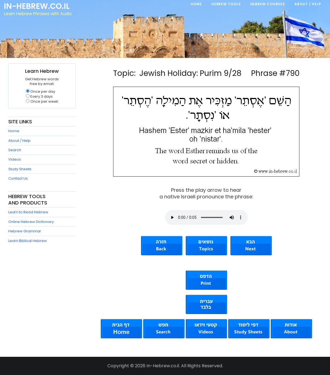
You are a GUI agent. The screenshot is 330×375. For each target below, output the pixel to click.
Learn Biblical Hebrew (27, 240)
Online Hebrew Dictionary (31, 221)
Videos (14, 159)
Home (13, 131)
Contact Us (18, 178)
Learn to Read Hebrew (28, 212)
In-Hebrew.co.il (37, 6)
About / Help (19, 140)
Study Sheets (19, 169)
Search (14, 150)
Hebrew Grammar (24, 231)
